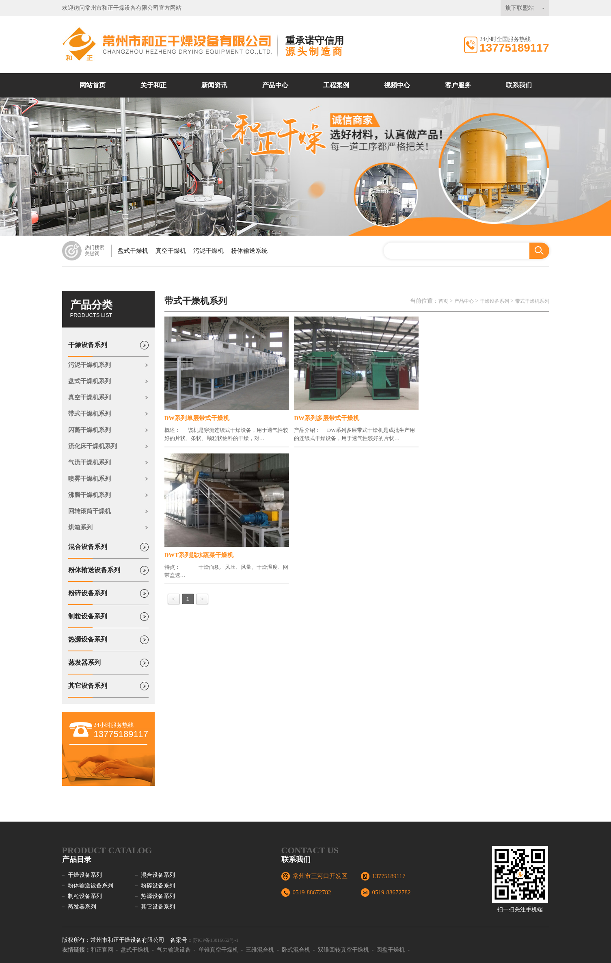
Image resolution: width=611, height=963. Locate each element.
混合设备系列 (87, 551)
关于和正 (153, 85)
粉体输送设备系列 (94, 574)
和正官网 (102, 950)
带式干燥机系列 (89, 413)
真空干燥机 (170, 250)
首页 (443, 301)
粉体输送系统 (249, 250)
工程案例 (336, 85)
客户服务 (458, 85)
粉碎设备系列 (87, 597)
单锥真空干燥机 (218, 950)
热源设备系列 (87, 643)
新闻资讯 (214, 85)
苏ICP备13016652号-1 (216, 940)
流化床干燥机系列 (92, 446)
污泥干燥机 (208, 250)
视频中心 (397, 85)
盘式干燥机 (133, 250)
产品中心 (275, 85)
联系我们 (519, 85)
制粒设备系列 (87, 620)
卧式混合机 (296, 950)
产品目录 (76, 859)
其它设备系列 (87, 690)
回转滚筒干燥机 (89, 511)
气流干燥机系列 (89, 462)
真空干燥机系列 (89, 397)
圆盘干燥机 (390, 950)
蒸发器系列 (84, 667)
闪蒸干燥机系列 (89, 430)
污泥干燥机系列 (89, 365)
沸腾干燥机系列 (89, 495)
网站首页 (93, 85)
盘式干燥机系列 (89, 381)
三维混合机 (260, 950)
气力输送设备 (174, 950)
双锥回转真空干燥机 (343, 950)
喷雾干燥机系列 (89, 478)
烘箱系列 (80, 527)
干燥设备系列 (87, 349)
